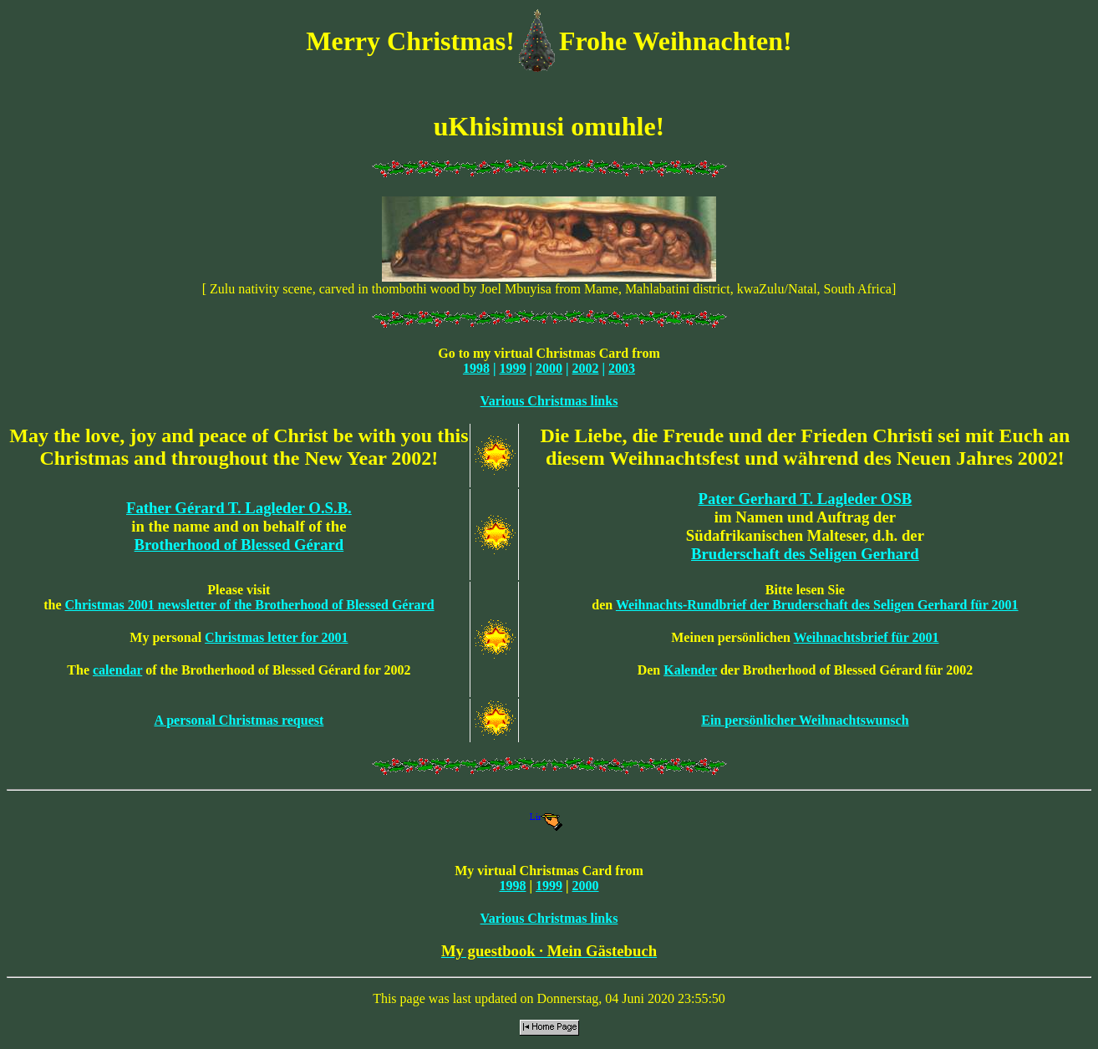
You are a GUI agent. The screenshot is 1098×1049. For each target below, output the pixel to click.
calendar (117, 670)
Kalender (690, 670)
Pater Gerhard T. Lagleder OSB (805, 498)
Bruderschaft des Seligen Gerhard (805, 554)
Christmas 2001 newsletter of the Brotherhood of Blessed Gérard (250, 605)
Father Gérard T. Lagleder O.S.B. (239, 508)
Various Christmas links (549, 401)
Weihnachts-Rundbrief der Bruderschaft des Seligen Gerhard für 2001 (817, 605)
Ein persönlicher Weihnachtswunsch (804, 720)
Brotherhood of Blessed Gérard (239, 544)
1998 (476, 368)
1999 (512, 368)
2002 (585, 368)
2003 (621, 368)
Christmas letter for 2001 (276, 637)
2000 (549, 368)
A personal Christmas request (238, 720)
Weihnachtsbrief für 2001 (866, 637)
